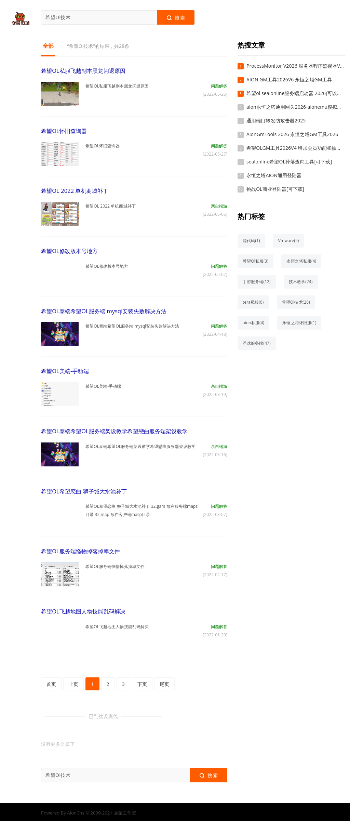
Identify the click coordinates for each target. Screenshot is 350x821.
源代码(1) (251, 240)
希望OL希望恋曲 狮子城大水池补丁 (84, 489)
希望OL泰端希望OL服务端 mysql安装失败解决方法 (103, 310)
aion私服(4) (253, 323)
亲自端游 (219, 205)
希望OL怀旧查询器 (64, 130)
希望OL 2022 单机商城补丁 (74, 190)
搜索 (175, 18)
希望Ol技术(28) (296, 302)
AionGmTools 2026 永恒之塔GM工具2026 (292, 134)
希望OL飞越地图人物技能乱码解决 (83, 609)
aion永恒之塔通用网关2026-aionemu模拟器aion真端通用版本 (295, 107)
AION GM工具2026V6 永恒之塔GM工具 (289, 79)
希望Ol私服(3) (255, 261)
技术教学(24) (301, 281)
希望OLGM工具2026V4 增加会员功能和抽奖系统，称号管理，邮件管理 (295, 148)
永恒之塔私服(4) (301, 261)
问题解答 (219, 86)
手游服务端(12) (257, 281)
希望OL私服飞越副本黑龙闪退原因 (83, 71)
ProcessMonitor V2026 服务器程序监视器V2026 (295, 66)
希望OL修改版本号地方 (69, 250)
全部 (48, 46)
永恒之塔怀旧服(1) (299, 323)
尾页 (164, 681)
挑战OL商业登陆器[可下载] (275, 189)
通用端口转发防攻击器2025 (276, 120)
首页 (51, 681)
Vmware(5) (288, 240)
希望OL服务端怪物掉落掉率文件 (80, 549)
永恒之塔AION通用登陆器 (274, 175)
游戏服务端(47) (257, 343)
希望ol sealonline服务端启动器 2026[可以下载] (295, 93)
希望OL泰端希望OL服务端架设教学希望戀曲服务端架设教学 (114, 430)
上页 (73, 681)
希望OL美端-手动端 (65, 370)
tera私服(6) (253, 302)
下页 (142, 681)
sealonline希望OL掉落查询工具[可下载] (289, 161)
